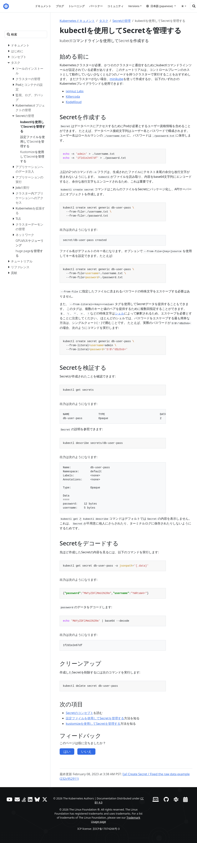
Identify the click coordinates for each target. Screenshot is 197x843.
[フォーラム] (17, 799)
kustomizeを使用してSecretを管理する (93, 723)
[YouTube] (9, 799)
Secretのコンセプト (79, 713)
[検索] (192, 6)
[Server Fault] (24, 799)
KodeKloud (74, 102)
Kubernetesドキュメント (77, 21)
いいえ (86, 751)
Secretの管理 (122, 21)
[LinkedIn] (30, 799)
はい (66, 751)
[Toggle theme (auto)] (184, 6)
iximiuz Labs (74, 91)
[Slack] (176, 799)
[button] (161, 6)
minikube (116, 79)
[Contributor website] (155, 799)
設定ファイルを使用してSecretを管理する (95, 718)
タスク (103, 21)
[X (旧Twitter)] (44, 799)
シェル (119, 313)
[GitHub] (166, 799)
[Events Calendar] (185, 799)
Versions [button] (133, 6)
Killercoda (73, 96)
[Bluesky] (37, 799)
